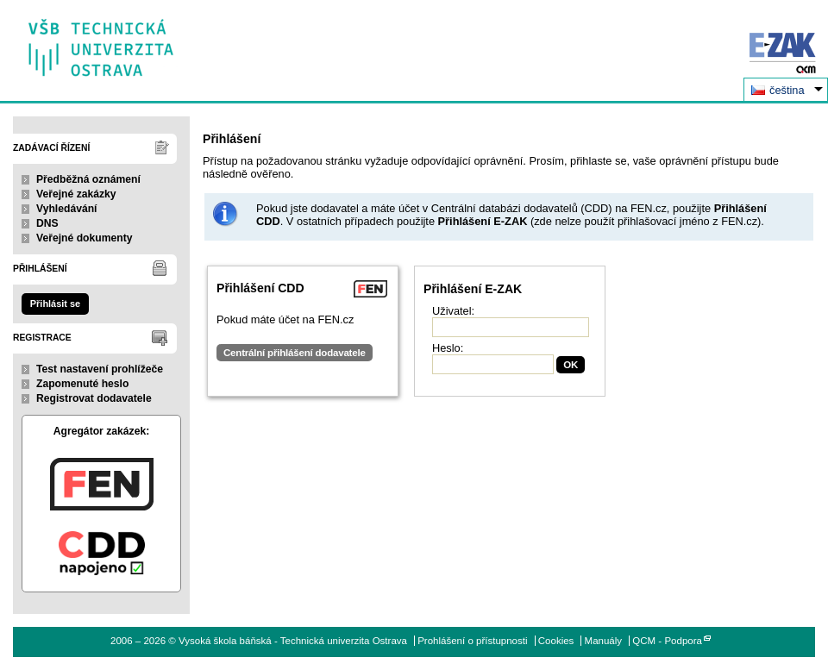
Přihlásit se (55, 303)
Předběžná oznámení (88, 179)
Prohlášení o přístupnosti (472, 641)
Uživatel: (453, 310)
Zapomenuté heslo (82, 384)
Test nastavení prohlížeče (99, 369)
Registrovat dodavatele (94, 398)
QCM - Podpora (667, 641)
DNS (47, 223)
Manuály (604, 641)
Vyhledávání (66, 209)
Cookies (556, 641)
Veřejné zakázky (76, 194)
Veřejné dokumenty (84, 238)
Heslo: (447, 347)
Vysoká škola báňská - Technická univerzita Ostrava (101, 42)
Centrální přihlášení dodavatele (294, 353)
